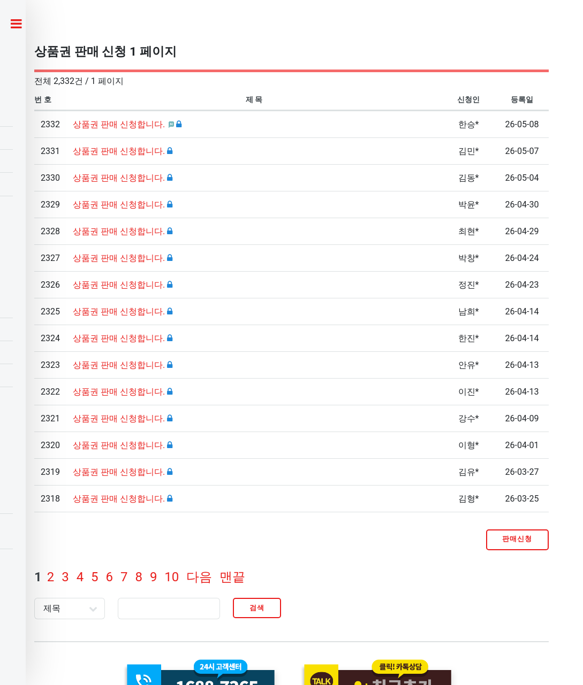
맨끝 (232, 576)
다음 (199, 576)
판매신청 (517, 539)
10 (171, 576)
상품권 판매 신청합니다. (120, 124)
